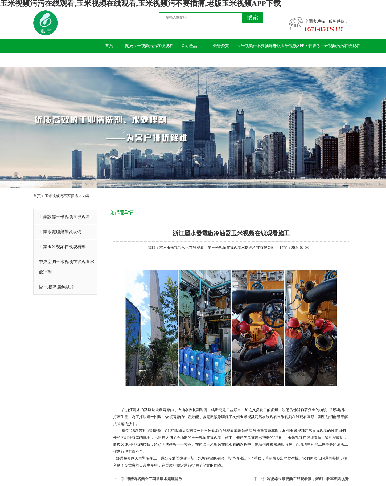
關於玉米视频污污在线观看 (149, 46)
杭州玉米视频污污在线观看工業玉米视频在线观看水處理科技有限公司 (217, 248)
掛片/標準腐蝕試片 (56, 287)
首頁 (109, 46)
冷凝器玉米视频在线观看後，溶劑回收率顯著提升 (308, 479)
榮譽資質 (221, 46)
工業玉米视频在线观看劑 (62, 246)
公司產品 (189, 46)
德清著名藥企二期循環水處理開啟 (154, 479)
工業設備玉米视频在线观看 (64, 216)
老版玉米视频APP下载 (292, 46)
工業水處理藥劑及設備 (60, 231)
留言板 (109, 60)
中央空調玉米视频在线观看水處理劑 (66, 266)
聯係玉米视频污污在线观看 (336, 46)
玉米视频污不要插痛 (255, 46)
